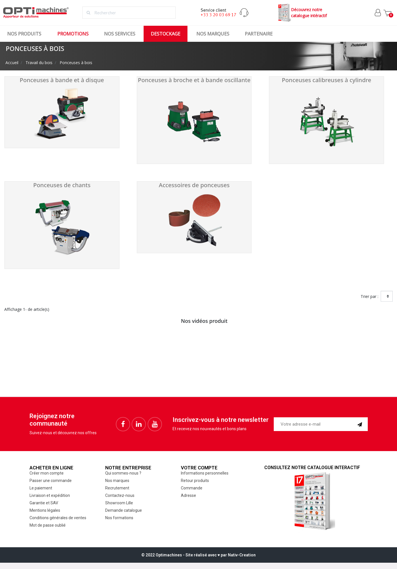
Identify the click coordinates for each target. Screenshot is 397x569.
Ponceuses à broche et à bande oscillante (194, 80)
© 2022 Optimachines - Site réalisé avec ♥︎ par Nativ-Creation (198, 555)
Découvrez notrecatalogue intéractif (302, 13)
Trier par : (369, 296)
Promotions (73, 34)
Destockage (165, 34)
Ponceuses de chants (62, 185)
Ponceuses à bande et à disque (62, 80)
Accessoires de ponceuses (194, 185)
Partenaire (259, 34)
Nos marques (212, 34)
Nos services (119, 34)
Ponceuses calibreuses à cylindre (326, 80)
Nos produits (24, 34)
